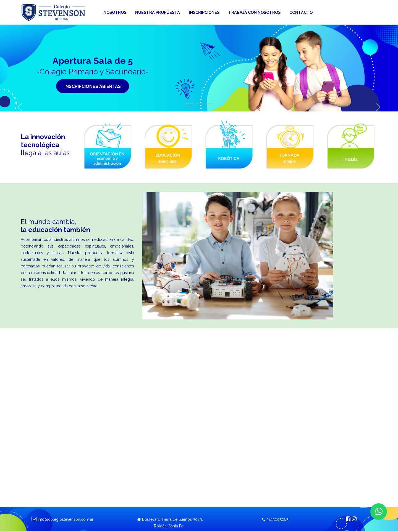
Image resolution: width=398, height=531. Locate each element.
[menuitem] (115, 12)
